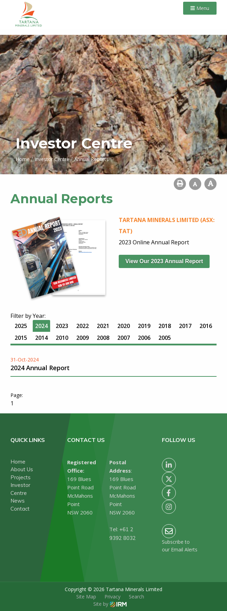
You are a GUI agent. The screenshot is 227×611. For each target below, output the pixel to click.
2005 (164, 338)
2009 (82, 338)
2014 (41, 338)
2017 (185, 326)
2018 (164, 326)
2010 (62, 338)
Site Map (86, 596)
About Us (21, 469)
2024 (41, 326)
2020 (123, 326)
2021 (103, 326)
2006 (144, 338)
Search (136, 596)
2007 (123, 338)
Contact (20, 508)
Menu (199, 8)
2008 (103, 338)
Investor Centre (20, 489)
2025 (21, 326)
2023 (62, 326)
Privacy (112, 596)
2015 (21, 338)
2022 (82, 326)
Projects (20, 477)
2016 (205, 326)
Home (17, 461)
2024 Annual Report (40, 368)
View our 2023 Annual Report (164, 261)
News (17, 500)
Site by (110, 604)
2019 (144, 326)
